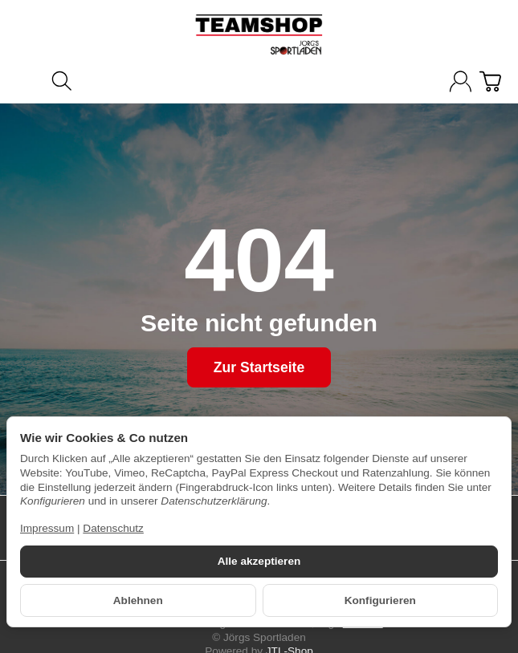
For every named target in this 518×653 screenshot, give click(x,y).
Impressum (47, 528)
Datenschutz (113, 528)
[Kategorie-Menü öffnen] (27, 79)
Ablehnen (138, 600)
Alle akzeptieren (259, 561)
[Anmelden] (460, 81)
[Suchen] (61, 81)
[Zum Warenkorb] (490, 81)
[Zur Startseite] (259, 34)
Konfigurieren (380, 600)
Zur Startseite (259, 367)
